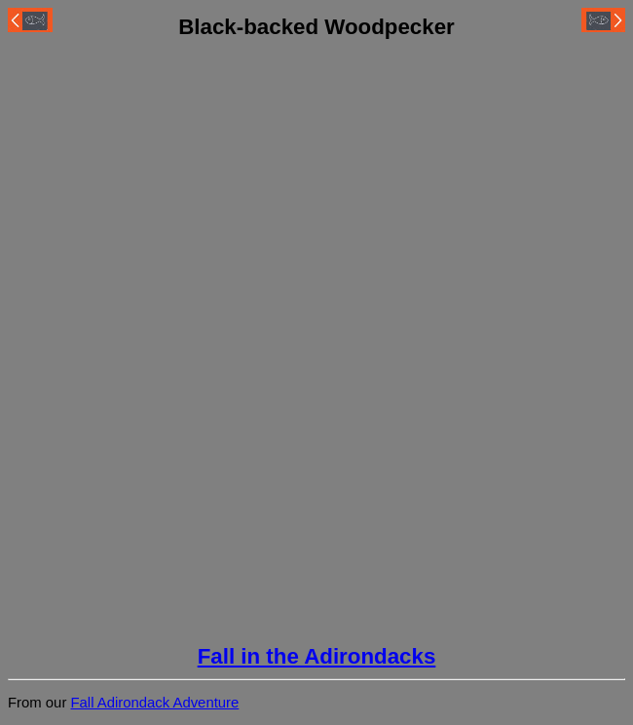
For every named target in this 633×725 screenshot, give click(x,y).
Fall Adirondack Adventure (154, 702)
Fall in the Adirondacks (317, 656)
